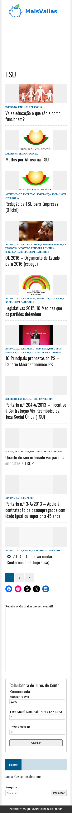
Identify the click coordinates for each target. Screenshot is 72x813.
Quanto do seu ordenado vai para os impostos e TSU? (34, 460)
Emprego (11, 107)
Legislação (25, 398)
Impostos (24, 248)
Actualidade (13, 194)
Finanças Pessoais (30, 107)
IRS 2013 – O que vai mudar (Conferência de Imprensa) (29, 559)
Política (48, 248)
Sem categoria (28, 153)
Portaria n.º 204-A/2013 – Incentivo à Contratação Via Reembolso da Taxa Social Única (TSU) (35, 410)
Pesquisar (12, 787)
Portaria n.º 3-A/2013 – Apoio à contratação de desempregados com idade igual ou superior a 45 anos (35, 509)
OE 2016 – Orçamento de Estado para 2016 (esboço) (32, 260)
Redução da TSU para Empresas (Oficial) (31, 206)
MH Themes (56, 809)
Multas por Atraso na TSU (27, 159)
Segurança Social (48, 194)
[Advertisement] (36, 42)
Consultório (31, 244)
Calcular (36, 742)
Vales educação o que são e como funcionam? (32, 115)
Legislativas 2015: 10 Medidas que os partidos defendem (33, 310)
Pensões (36, 248)
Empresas (11, 153)
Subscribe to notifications (23, 776)
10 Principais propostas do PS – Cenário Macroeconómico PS (32, 360)
